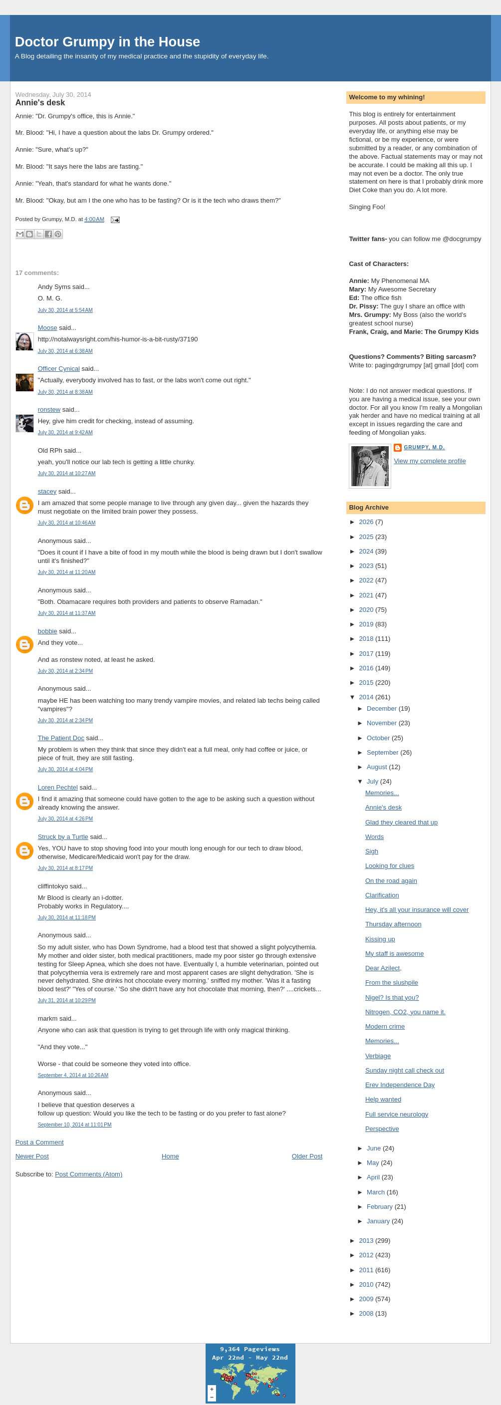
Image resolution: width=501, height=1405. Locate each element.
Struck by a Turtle (63, 837)
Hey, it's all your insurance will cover (417, 909)
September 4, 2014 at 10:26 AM (73, 1075)
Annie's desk (40, 102)
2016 (367, 668)
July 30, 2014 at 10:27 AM (67, 473)
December (383, 708)
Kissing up (380, 939)
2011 (367, 1270)
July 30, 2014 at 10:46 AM (67, 523)
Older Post (307, 1156)
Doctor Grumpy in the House (108, 41)
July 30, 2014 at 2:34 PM (65, 671)
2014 (367, 697)
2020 (367, 609)
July (373, 781)
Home (170, 1156)
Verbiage (378, 1056)
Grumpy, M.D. (424, 447)
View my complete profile (430, 461)
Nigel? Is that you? (392, 997)
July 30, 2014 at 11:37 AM (67, 613)
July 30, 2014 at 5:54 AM (65, 310)
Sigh (371, 851)
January (379, 1221)
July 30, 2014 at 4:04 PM (65, 769)
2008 (367, 1313)
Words (374, 837)
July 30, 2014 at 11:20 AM (67, 572)
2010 (367, 1284)
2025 (367, 537)
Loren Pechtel (58, 787)
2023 (367, 565)
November (383, 723)
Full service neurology (396, 1114)
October (379, 738)
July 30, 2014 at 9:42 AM (65, 432)
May (374, 1162)
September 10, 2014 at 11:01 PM (75, 1124)
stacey (47, 491)
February (381, 1206)
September (383, 752)
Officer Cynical (59, 368)
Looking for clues (389, 865)
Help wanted (383, 1099)
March (377, 1192)
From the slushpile (391, 982)
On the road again (391, 880)
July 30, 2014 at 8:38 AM (65, 392)
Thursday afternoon (393, 924)
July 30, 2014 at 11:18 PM (67, 917)
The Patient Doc (61, 738)
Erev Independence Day (400, 1085)
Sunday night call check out (404, 1070)
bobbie (47, 631)
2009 (367, 1299)
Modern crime (385, 1026)
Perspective (382, 1128)
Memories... (382, 793)
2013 (367, 1240)
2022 (367, 580)
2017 (367, 653)
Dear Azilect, (383, 968)
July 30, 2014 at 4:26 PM (65, 819)
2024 (367, 551)
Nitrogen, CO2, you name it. (405, 1012)
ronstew (49, 409)
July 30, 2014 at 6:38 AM (65, 351)
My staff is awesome (394, 953)
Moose (47, 327)
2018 (367, 638)
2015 (367, 682)
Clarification (382, 895)
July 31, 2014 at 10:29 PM (67, 1000)
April (374, 1177)
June (375, 1148)
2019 (367, 624)
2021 (367, 595)
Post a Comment (39, 1142)
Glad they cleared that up (401, 822)
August (378, 767)
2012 (367, 1255)
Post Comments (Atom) (88, 1174)
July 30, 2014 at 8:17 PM (65, 868)
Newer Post (32, 1156)
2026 (367, 522)
